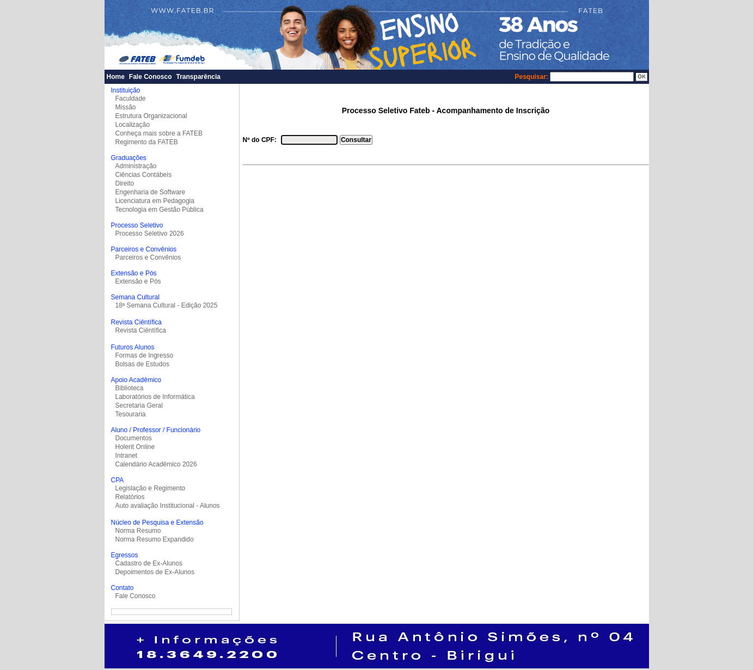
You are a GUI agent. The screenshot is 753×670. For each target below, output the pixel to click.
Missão (125, 107)
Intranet (126, 455)
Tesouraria (130, 414)
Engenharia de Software (150, 192)
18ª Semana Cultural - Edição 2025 (166, 305)
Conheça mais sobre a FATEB (159, 133)
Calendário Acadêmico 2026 (156, 464)
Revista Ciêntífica (140, 330)
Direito (124, 183)
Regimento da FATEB (146, 142)
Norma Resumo (138, 530)
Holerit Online (135, 447)
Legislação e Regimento (150, 488)
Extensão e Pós (138, 281)
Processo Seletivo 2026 (149, 233)
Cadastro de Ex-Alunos (148, 563)
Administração (136, 166)
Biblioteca (129, 388)
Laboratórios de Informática (155, 397)
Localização (132, 124)
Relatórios (130, 497)
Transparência (198, 77)
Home (116, 77)
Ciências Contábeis (143, 175)
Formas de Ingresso (144, 355)
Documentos (133, 438)
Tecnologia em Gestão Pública (159, 209)
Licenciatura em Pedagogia (154, 201)
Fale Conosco (150, 77)
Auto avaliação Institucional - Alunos (167, 505)
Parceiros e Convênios (148, 257)
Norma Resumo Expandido (154, 539)
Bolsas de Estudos (142, 364)
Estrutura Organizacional (151, 116)
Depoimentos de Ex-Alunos (154, 572)
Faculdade (130, 98)
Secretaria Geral (139, 405)
